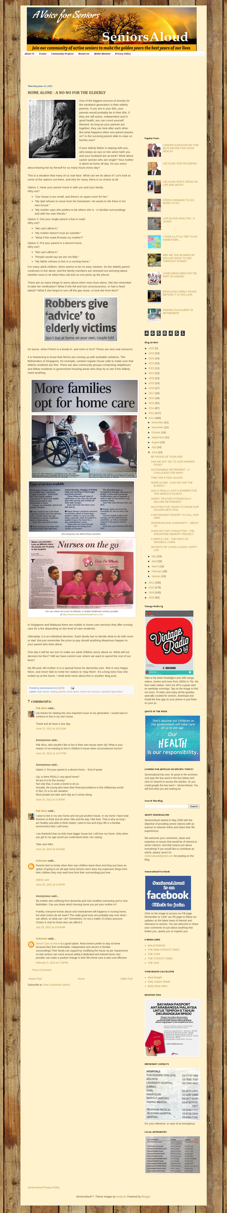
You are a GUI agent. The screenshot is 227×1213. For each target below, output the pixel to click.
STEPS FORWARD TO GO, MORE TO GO (179, 202)
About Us (29, 54)
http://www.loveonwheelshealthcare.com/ (83, 614)
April (154, 561)
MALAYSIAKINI (156, 945)
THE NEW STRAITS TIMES (164, 949)
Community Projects (62, 54)
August (156, 442)
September (158, 437)
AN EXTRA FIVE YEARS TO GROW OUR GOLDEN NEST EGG (175, 508)
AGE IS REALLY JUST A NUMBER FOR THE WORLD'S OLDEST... (174, 492)
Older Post (127, 978)
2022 (151, 368)
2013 (151, 413)
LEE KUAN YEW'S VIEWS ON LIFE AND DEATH (180, 183)
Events (42, 54)
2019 (151, 383)
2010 (151, 587)
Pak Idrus (41, 708)
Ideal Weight (155, 977)
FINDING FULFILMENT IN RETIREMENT (178, 312)
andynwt (121, 1196)
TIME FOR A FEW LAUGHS (167, 477)
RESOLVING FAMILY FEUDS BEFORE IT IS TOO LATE (180, 293)
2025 (151, 353)
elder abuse (43, 691)
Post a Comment (41, 970)
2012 (151, 418)
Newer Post (35, 978)
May (154, 556)
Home (81, 978)
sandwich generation (112, 691)
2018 (151, 388)
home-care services (90, 691)
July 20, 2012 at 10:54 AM (50, 927)
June (155, 452)
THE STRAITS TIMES (160, 958)
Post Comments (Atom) (56, 984)
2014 (151, 408)
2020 (151, 378)
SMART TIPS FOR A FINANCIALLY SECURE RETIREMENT (171, 500)
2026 (151, 348)
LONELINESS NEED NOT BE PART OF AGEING (180, 275)
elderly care (42, 879)
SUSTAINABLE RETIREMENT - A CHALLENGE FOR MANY (170, 471)
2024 (151, 358)
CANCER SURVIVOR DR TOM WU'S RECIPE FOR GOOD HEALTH (180, 148)
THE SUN (153, 962)
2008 (151, 597)
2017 (151, 393)
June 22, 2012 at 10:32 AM (51, 728)
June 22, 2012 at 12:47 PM (51, 753)
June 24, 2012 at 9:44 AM (50, 849)
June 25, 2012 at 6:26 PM (50, 884)
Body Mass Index (157, 986)
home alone (73, 691)
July (154, 447)
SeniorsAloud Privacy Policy (44, 1187)
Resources (83, 54)
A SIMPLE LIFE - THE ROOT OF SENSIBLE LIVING (169, 541)
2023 (151, 363)
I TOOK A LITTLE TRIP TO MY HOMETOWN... (180, 238)
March (155, 566)
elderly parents (58, 691)
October (156, 432)
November (158, 427)
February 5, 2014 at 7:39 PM (52, 962)
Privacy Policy (123, 54)
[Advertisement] (94, 70)
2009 (151, 592)
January (156, 576)
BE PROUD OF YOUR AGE (166, 456)
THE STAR (154, 954)
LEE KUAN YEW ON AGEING (180, 163)
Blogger (146, 1196)
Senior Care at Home (48, 943)
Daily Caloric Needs (159, 981)
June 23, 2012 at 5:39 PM (50, 799)
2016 (151, 398)
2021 (151, 373)
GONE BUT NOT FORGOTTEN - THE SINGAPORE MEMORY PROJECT (172, 533)
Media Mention (102, 54)
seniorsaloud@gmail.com (159, 855)
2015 (151, 403)
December (158, 422)
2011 (151, 582)
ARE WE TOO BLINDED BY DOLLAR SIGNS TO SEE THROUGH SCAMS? (179, 258)
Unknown (41, 860)
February (157, 571)
